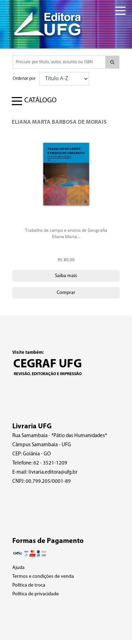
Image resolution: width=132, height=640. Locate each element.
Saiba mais (66, 276)
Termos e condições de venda (43, 576)
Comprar (66, 292)
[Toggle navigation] (115, 6)
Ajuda (18, 567)
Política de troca (28, 585)
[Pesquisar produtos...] (59, 62)
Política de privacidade (35, 594)
